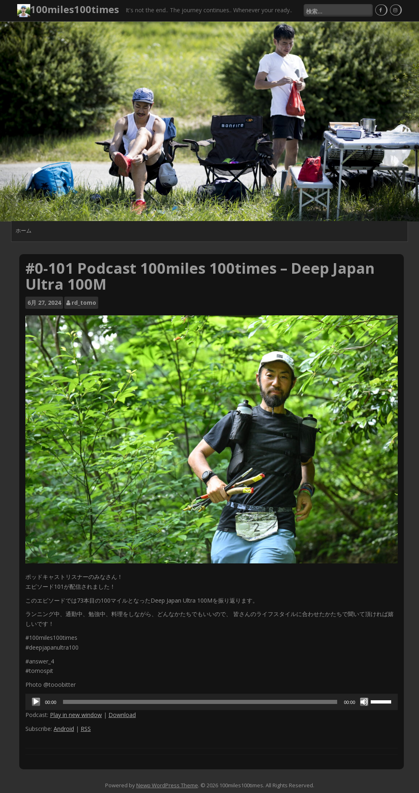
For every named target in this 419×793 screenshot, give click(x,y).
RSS (86, 729)
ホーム (24, 231)
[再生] (36, 702)
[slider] (200, 702)
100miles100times (74, 9)
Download (122, 715)
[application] (211, 702)
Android (64, 729)
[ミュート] (364, 702)
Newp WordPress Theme (167, 785)
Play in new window (76, 715)
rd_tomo (84, 302)
